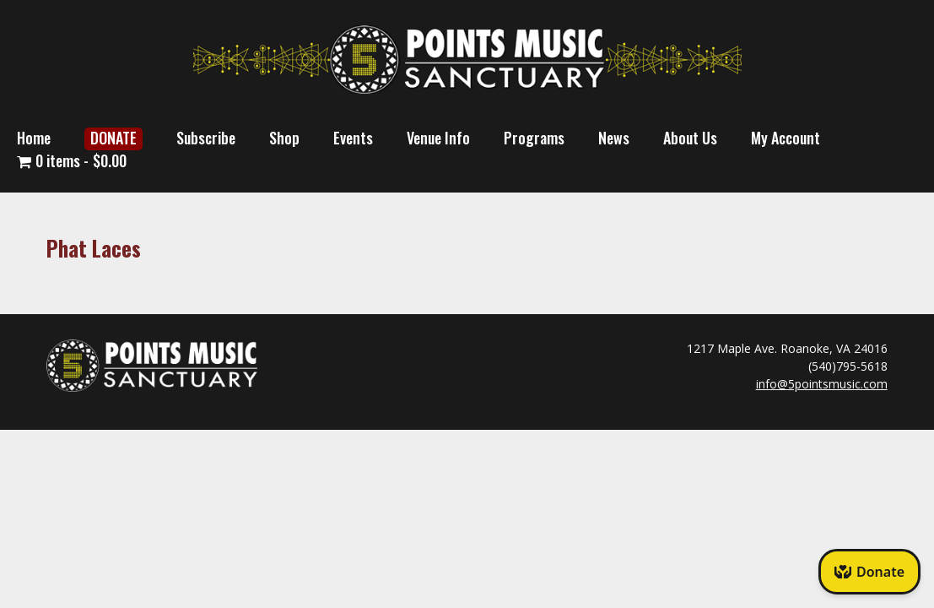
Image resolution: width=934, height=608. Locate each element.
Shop (284, 138)
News (613, 138)
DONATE (113, 138)
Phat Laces (93, 247)
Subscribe (205, 138)
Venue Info (438, 138)
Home (34, 138)
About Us (690, 138)
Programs (534, 138)
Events (353, 138)
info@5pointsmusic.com (822, 384)
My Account (785, 138)
